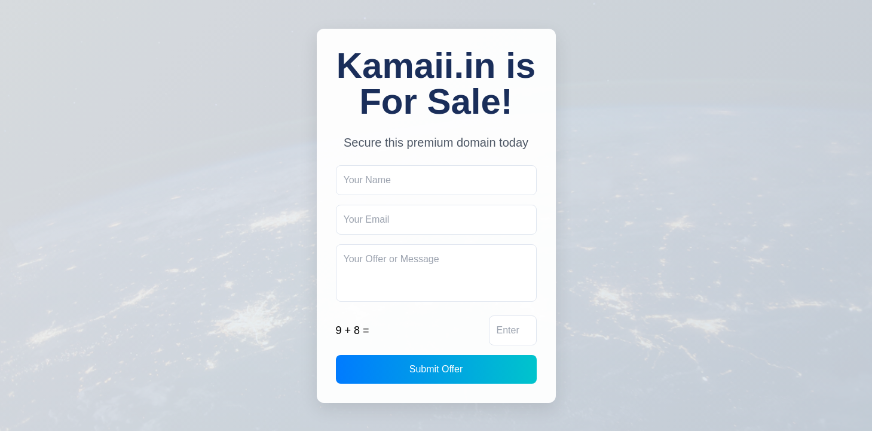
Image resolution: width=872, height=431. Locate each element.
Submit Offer (436, 369)
